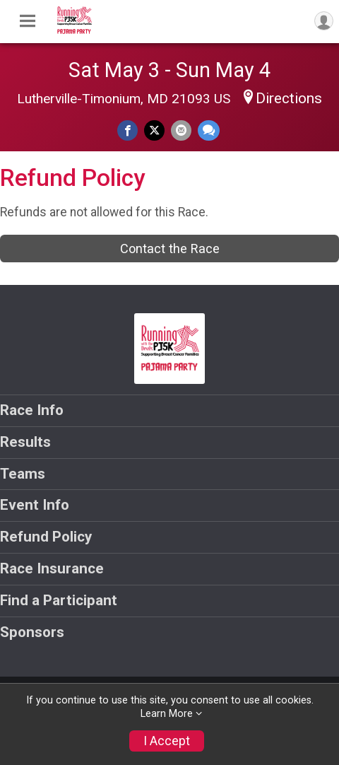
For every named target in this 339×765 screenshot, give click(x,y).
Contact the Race (170, 248)
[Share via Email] (181, 130)
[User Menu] (323, 20)
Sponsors (32, 632)
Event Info (34, 504)
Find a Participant (58, 600)
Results (25, 441)
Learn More (167, 714)
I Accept (166, 741)
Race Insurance (52, 568)
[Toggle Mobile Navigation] (27, 21)
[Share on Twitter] (154, 130)
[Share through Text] (209, 130)
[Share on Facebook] (127, 130)
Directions (289, 98)
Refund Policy (46, 536)
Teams (22, 473)
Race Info (32, 410)
